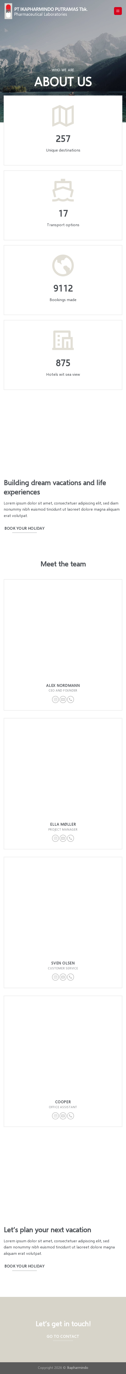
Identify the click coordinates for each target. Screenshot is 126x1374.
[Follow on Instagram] (55, 699)
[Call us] (70, 699)
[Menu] (118, 11)
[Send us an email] (63, 699)
